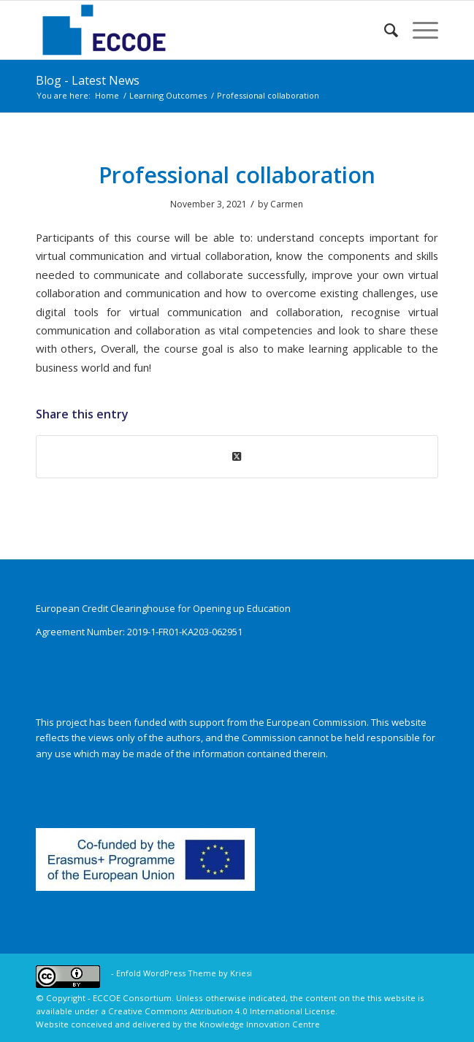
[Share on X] (237, 456)
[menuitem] (384, 30)
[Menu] (418, 30)
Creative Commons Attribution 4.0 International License (221, 1010)
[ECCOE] (197, 30)
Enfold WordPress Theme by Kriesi (184, 973)
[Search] (384, 30)
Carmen (286, 204)
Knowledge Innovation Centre (259, 1024)
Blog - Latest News (87, 80)
